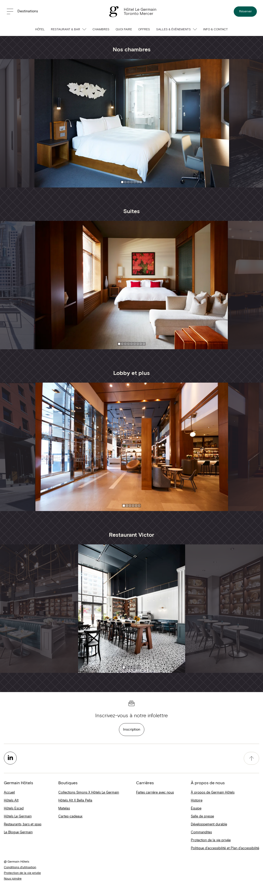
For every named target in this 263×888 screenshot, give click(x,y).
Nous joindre (13, 878)
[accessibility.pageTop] (251, 758)
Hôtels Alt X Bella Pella (75, 800)
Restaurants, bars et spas (22, 824)
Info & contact (215, 29)
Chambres (100, 29)
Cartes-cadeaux (70, 816)
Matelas (64, 808)
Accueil (9, 792)
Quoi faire (124, 29)
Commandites (201, 832)
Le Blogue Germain (18, 832)
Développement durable (209, 824)
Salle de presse (202, 816)
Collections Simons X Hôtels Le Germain (88, 792)
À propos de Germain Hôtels (212, 792)
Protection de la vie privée (211, 840)
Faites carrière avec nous (155, 792)
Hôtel (40, 29)
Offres (144, 29)
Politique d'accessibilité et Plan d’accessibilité (225, 848)
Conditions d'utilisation (20, 867)
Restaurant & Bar (68, 29)
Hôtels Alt (11, 800)
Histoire (196, 800)
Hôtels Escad (14, 808)
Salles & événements (176, 29)
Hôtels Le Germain (18, 816)
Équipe (196, 808)
